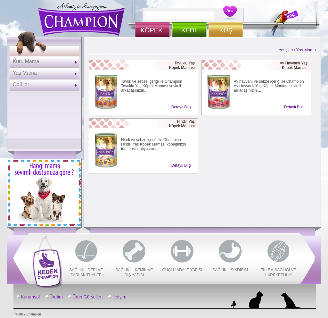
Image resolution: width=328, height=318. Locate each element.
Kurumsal (30, 296)
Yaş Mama (25, 73)
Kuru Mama (26, 61)
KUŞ (225, 30)
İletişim (119, 296)
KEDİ (188, 30)
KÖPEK (152, 30)
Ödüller (21, 84)
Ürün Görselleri (87, 296)
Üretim (56, 296)
